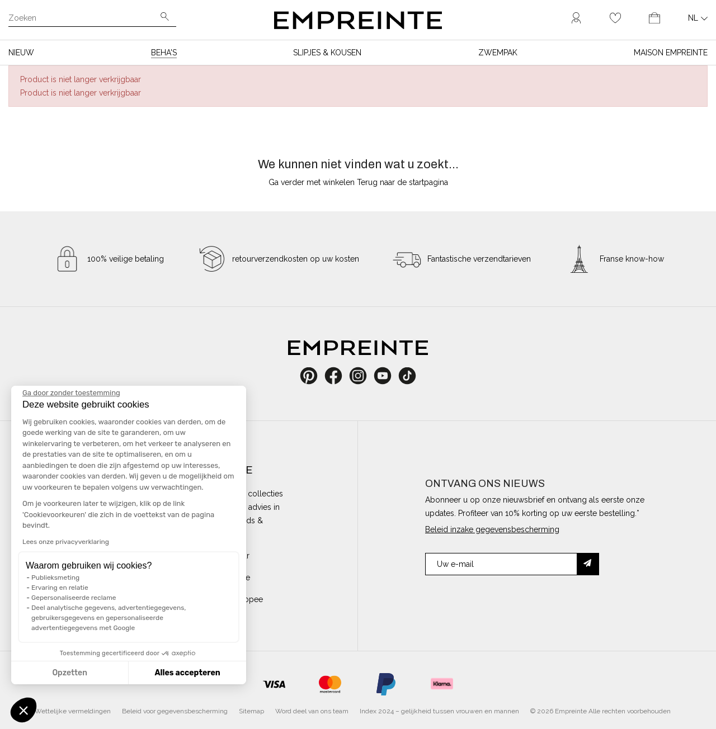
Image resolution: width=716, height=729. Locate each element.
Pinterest (312, 375)
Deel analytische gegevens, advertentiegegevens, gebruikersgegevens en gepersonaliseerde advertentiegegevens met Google (108, 618)
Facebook (339, 375)
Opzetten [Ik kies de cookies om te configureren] (69, 673)
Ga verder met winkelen (311, 182)
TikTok (407, 375)
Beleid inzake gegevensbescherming (492, 529)
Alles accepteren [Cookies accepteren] (187, 673)
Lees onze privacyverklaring (65, 542)
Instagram (363, 375)
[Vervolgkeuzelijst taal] (698, 18)
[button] (23, 710)
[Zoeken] (84, 19)
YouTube (387, 375)
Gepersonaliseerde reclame (73, 598)
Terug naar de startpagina (402, 182)
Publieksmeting (55, 577)
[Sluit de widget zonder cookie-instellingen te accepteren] (71, 393)
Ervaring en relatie (59, 587)
